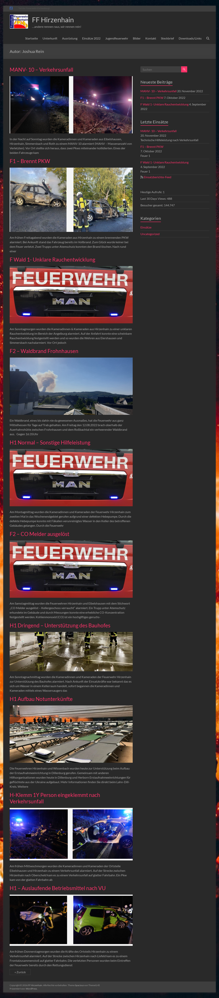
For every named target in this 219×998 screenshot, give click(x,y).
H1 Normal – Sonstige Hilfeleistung (50, 442)
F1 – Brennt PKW (30, 161)
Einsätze (145, 227)
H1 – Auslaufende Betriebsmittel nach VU (58, 888)
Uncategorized (150, 234)
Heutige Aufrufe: (151, 192)
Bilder (137, 38)
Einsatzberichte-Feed (157, 177)
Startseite (31, 38)
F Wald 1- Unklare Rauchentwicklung (52, 259)
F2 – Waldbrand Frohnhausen (44, 351)
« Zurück (20, 972)
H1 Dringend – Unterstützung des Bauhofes (60, 625)
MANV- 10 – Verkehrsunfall (41, 69)
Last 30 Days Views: (153, 198)
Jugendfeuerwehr (116, 38)
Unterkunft (50, 38)
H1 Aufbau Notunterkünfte (41, 699)
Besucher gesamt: (152, 205)
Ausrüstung (69, 38)
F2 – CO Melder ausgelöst (39, 534)
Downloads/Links (190, 38)
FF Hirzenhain (53, 19)
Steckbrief (167, 38)
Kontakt (150, 38)
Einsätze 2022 (91, 38)
